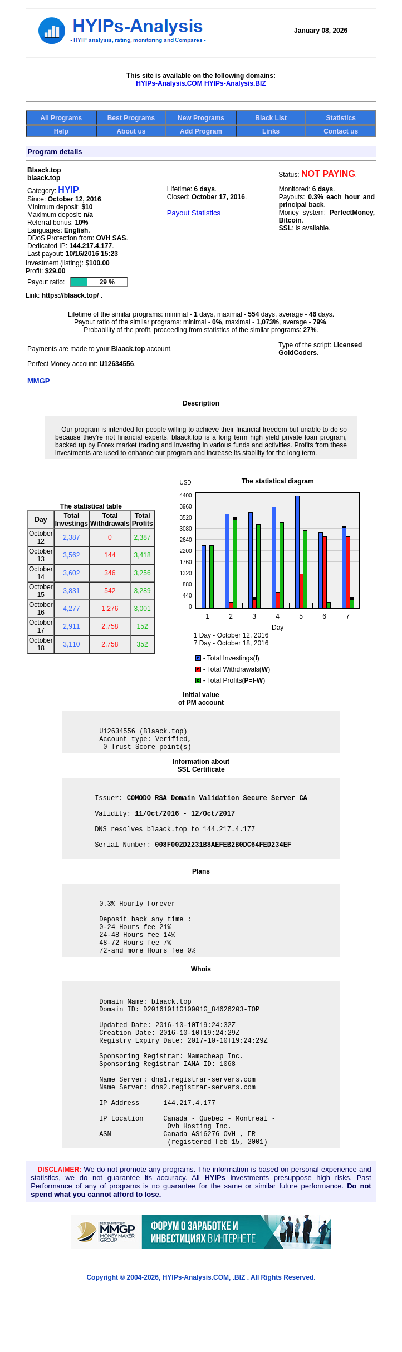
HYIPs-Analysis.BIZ (235, 83)
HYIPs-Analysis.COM (169, 83)
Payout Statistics (193, 213)
